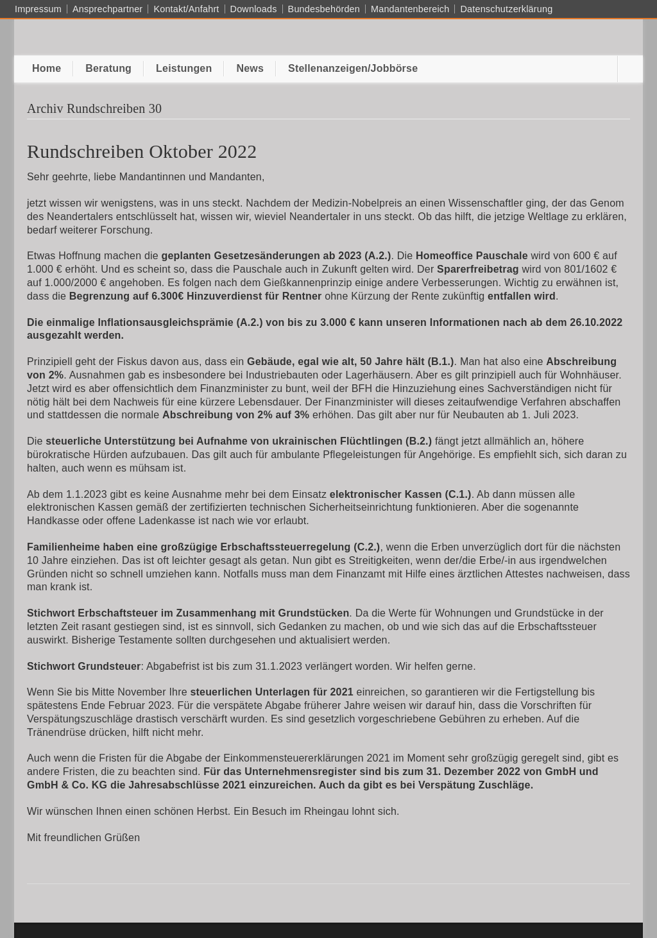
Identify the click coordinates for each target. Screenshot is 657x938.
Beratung (108, 68)
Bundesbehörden (324, 8)
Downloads (253, 8)
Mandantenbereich (410, 8)
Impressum (38, 8)
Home (46, 68)
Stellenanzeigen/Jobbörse (353, 68)
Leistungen (184, 68)
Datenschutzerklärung (506, 8)
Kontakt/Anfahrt (186, 8)
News (250, 68)
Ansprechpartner (107, 8)
